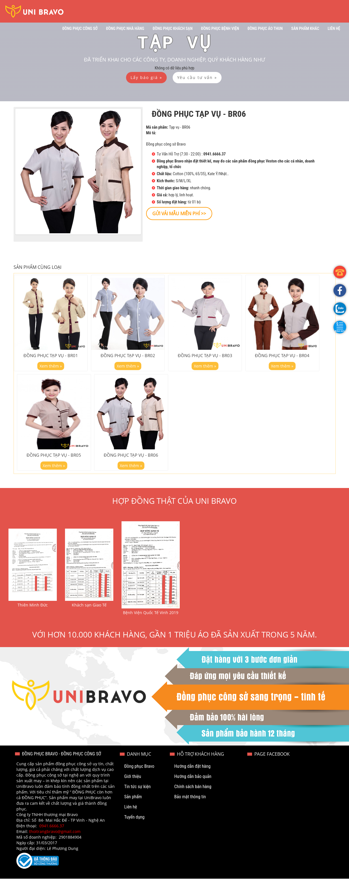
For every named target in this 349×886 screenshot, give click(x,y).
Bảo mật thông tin (190, 804)
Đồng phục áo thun (265, 28)
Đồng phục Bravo (139, 773)
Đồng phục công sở (79, 28)
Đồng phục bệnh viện (220, 28)
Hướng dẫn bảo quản (192, 783)
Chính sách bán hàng (192, 794)
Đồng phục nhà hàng (125, 28)
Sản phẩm (133, 804)
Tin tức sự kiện (137, 794)
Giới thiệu (132, 783)
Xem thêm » (51, 369)
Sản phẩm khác (305, 28)
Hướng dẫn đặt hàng (192, 773)
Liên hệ (334, 28)
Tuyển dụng (134, 824)
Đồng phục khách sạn (172, 28)
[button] (339, 327)
